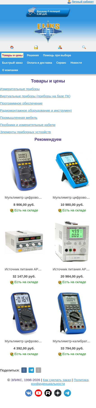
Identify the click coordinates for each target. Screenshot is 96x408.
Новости (76, 62)
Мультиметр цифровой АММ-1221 (31, 197)
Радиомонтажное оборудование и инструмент (36, 110)
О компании (10, 70)
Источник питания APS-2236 (27, 269)
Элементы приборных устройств (25, 132)
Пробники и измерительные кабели (27, 125)
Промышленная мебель (18, 117)
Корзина (42, 11)
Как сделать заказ (57, 380)
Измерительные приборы (20, 89)
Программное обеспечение (21, 103)
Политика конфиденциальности (60, 382)
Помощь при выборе (57, 55)
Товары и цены (12, 55)
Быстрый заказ (12, 62)
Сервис (61, 62)
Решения (33, 55)
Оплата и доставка (39, 62)
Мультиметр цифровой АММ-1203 (31, 341)
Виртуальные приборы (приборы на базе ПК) (35, 96)
